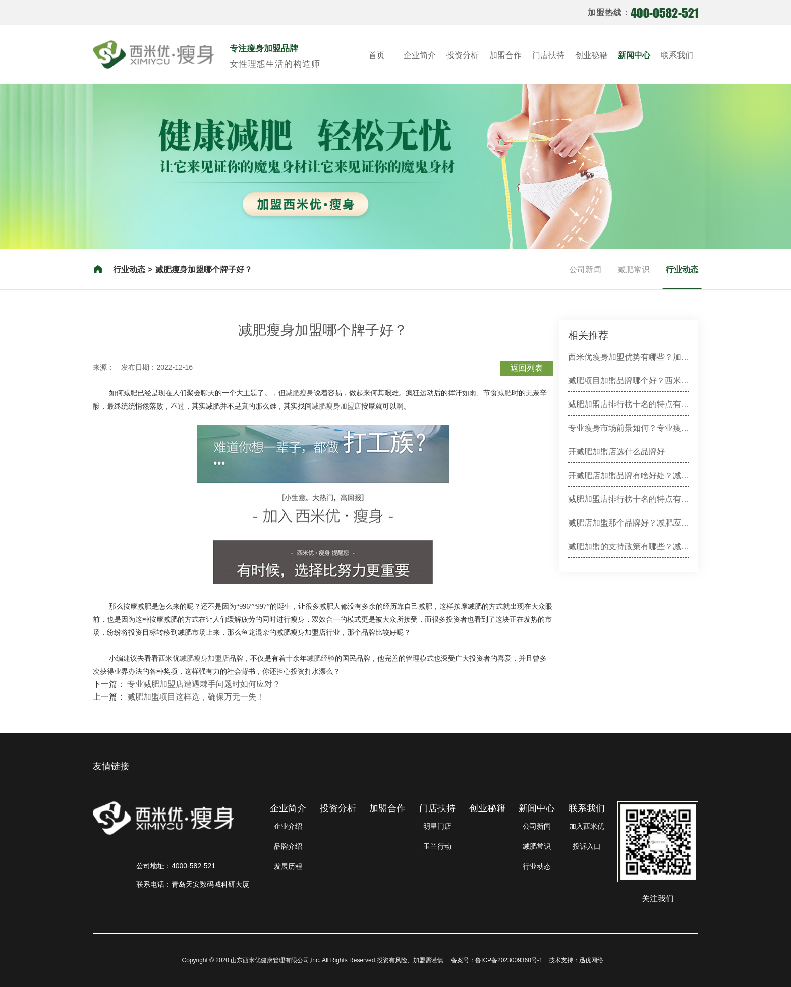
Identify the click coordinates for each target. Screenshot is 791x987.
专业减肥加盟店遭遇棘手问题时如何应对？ (203, 684)
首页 (377, 55)
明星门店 (437, 826)
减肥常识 (633, 269)
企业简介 (420, 55)
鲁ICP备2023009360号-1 (508, 960)
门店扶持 (548, 55)
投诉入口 (587, 846)
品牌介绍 (288, 846)
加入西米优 (586, 826)
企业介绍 (288, 826)
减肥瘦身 (300, 393)
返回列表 (527, 368)
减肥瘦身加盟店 (204, 658)
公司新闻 (585, 269)
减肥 (504, 393)
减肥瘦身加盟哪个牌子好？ (203, 269)
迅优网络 (591, 960)
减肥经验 (321, 658)
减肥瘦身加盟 (333, 406)
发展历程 (288, 866)
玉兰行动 (437, 846)
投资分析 (462, 55)
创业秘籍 (591, 55)
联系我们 (677, 55)
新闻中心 (634, 55)
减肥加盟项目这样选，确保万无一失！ (195, 696)
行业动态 (682, 269)
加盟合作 (505, 55)
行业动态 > (132, 269)
